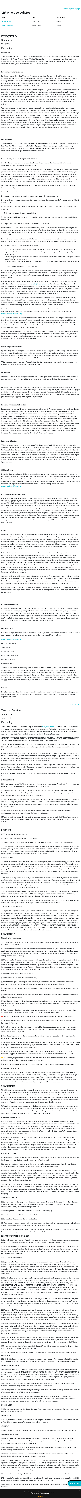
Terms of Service (44, 1493)
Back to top (74, 705)
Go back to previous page (71, 9)
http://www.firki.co (48, 727)
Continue (40, 1496)
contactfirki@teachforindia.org (39, 284)
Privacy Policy (36, 1493)
